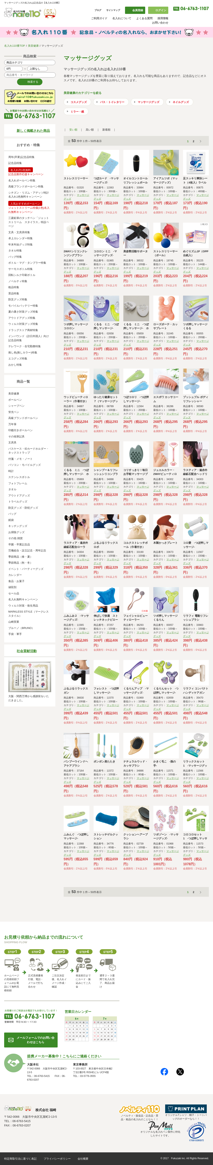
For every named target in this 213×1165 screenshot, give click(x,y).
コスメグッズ (79, 102)
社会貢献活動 (27, 651)
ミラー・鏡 (77, 111)
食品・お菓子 (16, 581)
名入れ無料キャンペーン (23, 599)
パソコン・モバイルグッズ (24, 464)
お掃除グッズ (16, 532)
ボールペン (15, 399)
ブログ (97, 10)
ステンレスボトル (19, 477)
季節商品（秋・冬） (20, 562)
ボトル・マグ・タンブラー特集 (27, 262)
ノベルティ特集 (17, 281)
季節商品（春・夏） (20, 556)
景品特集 (13, 293)
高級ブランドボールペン (23, 418)
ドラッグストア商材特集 (23, 330)
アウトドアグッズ (19, 495)
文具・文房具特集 (19, 232)
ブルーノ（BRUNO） (21, 628)
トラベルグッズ (17, 501)
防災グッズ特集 (17, 299)
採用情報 (162, 18)
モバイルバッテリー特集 (23, 305)
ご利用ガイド (99, 18)
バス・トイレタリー (112, 102)
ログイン (160, 10)
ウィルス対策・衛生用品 (23, 605)
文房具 (12, 442)
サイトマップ (113, 10)
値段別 (12, 587)
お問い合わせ (160, 22)
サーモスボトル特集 (20, 269)
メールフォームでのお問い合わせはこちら (35, 1040)
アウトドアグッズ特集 (21, 317)
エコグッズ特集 (17, 358)
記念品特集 (15, 163)
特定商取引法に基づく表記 (20, 1158)
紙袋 (11, 520)
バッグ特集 (15, 256)
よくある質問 (144, 18)
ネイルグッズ (181, 102)
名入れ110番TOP (14, 45)
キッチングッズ (17, 526)
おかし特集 (15, 364)
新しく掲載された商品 (33, 130)
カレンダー (15, 574)
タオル (12, 489)
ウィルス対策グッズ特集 (23, 323)
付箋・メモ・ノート (20, 458)
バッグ (12, 513)
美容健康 (33, 45)
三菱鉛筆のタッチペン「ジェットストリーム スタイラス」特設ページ (28, 222)
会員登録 (137, 10)
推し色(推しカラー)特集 (22, 352)
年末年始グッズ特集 (20, 244)
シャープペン (16, 405)
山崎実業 (13, 621)
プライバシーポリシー (57, 1158)
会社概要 (83, 1158)
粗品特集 (13, 287)
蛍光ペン (13, 412)
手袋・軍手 (15, 634)
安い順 (73, 129)
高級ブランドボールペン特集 (25, 186)
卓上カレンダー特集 (20, 238)
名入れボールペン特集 (21, 180)
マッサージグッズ (148, 102)
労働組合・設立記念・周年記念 (27, 550)
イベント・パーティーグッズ (25, 568)
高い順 (90, 129)
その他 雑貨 (15, 538)
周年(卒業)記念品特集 (21, 157)
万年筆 (12, 424)
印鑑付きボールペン (20, 430)
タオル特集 (15, 250)
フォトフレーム (17, 483)
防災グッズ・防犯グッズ (23, 507)
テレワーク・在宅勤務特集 (24, 346)
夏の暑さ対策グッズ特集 (23, 311)
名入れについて (121, 18)
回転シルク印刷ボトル (21, 275)
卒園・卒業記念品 (19, 544)
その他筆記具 (16, 436)
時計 (11, 471)
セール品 (13, 593)
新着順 (106, 129)
